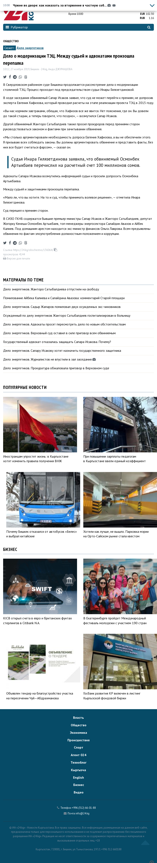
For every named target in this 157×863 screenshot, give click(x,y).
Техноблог (78, 762)
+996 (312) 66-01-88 (84, 808)
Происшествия (78, 740)
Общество (11, 41)
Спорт (78, 747)
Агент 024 (78, 755)
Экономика (78, 732)
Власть (78, 717)
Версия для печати (16, 258)
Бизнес (78, 785)
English (78, 777)
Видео (79, 792)
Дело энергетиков (30, 48)
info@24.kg (82, 813)
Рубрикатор (17, 27)
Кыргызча (78, 770)
